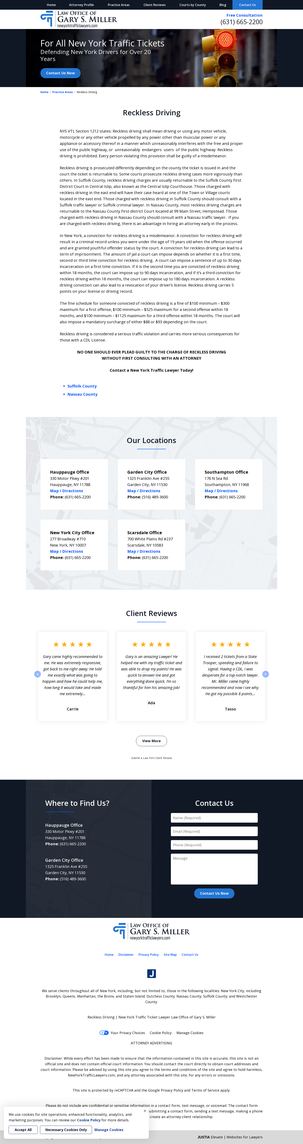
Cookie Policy (161, 1032)
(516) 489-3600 (155, 497)
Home (51, 5)
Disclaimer (126, 954)
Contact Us (247, 5)
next (265, 677)
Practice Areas (119, 5)
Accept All (23, 1129)
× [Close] (145, 1110)
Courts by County (193, 5)
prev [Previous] (37, 677)
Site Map (170, 954)
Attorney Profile (81, 5)
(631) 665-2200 (242, 22)
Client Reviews (155, 5)
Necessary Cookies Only (66, 1129)
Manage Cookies (189, 1032)
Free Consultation (244, 15)
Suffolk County (82, 386)
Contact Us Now (60, 73)
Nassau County (82, 394)
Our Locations (151, 440)
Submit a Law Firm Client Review (151, 758)
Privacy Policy (149, 954)
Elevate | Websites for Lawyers (230, 1137)
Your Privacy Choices (122, 1032)
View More (151, 740)
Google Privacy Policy (165, 1090)
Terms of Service (205, 1090)
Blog (223, 5)
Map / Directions (66, 490)
